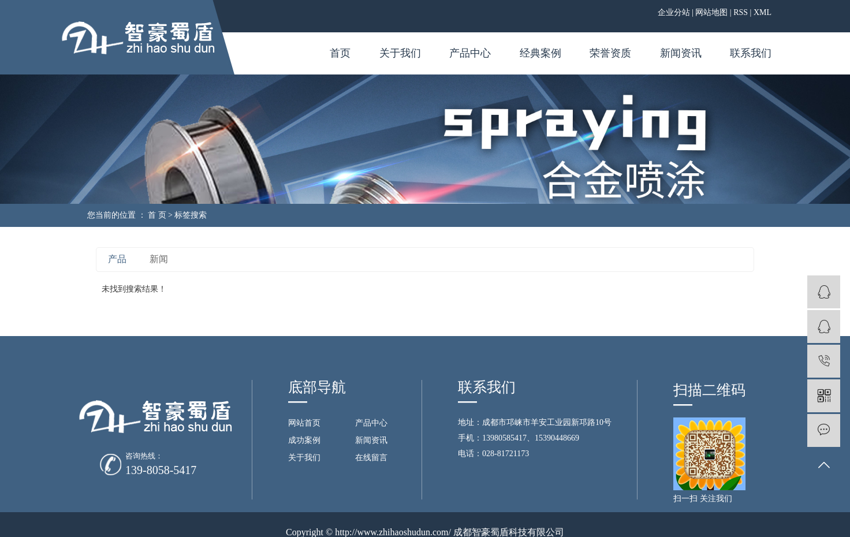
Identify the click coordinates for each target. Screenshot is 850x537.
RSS (740, 12)
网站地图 (711, 12)
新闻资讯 (681, 53)
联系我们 (750, 53)
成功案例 (304, 440)
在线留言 (371, 457)
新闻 (159, 259)
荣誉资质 (610, 53)
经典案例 (540, 53)
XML (762, 12)
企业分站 (674, 12)
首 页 (157, 215)
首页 (340, 53)
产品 (117, 259)
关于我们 (400, 53)
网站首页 (304, 423)
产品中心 (470, 53)
